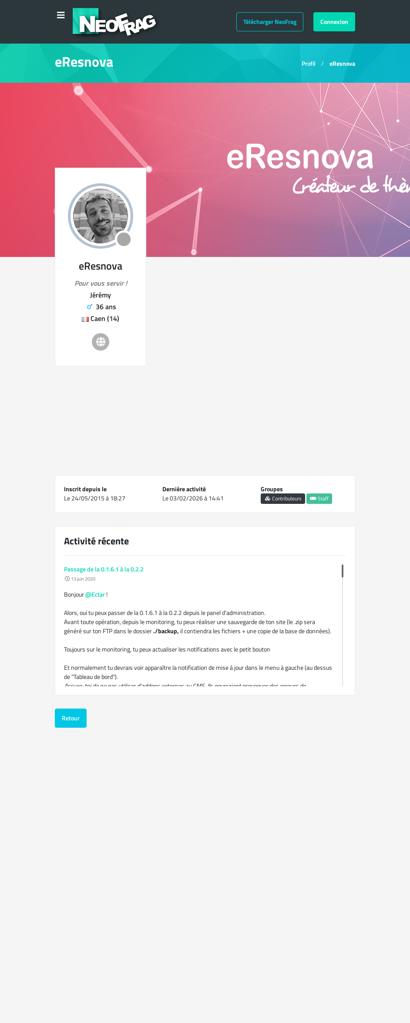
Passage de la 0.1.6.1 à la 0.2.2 (104, 569)
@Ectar (95, 594)
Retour (71, 718)
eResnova (342, 63)
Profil (309, 63)
